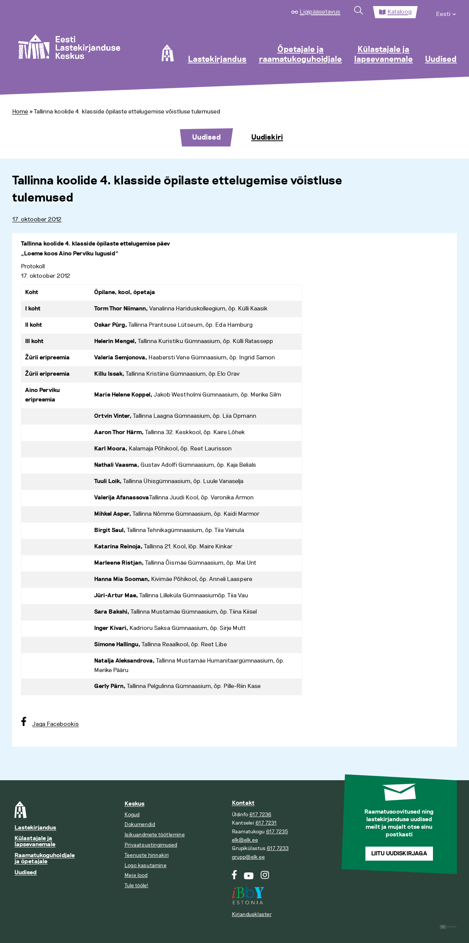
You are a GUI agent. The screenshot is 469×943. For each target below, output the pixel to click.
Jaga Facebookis (55, 724)
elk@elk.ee (245, 840)
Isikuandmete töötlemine (154, 834)
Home (20, 111)
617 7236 (260, 814)
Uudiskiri (267, 137)
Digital (448, 927)
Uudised (441, 60)
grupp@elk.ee (248, 857)
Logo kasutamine (145, 865)
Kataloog (399, 12)
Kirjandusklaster (252, 914)
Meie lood (136, 875)
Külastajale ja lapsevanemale (383, 55)
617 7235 (277, 831)
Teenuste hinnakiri (146, 855)
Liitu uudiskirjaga (399, 854)
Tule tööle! (136, 885)
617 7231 (266, 823)
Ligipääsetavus (320, 12)
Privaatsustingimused (150, 845)
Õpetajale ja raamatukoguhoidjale (300, 55)
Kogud (132, 814)
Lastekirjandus (217, 60)
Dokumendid (139, 824)
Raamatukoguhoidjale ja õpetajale (44, 859)
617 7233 (278, 848)
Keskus (134, 804)
